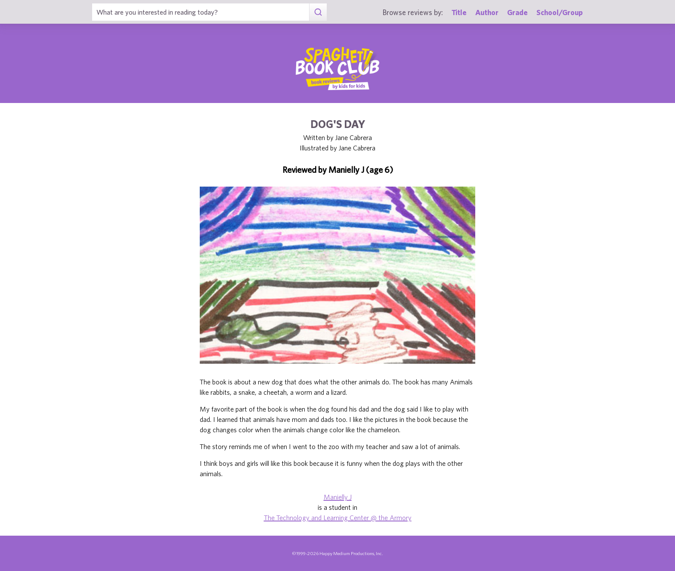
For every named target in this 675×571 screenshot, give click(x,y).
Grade (517, 12)
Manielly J (338, 497)
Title (459, 12)
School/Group (559, 12)
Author (487, 12)
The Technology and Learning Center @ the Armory (338, 517)
